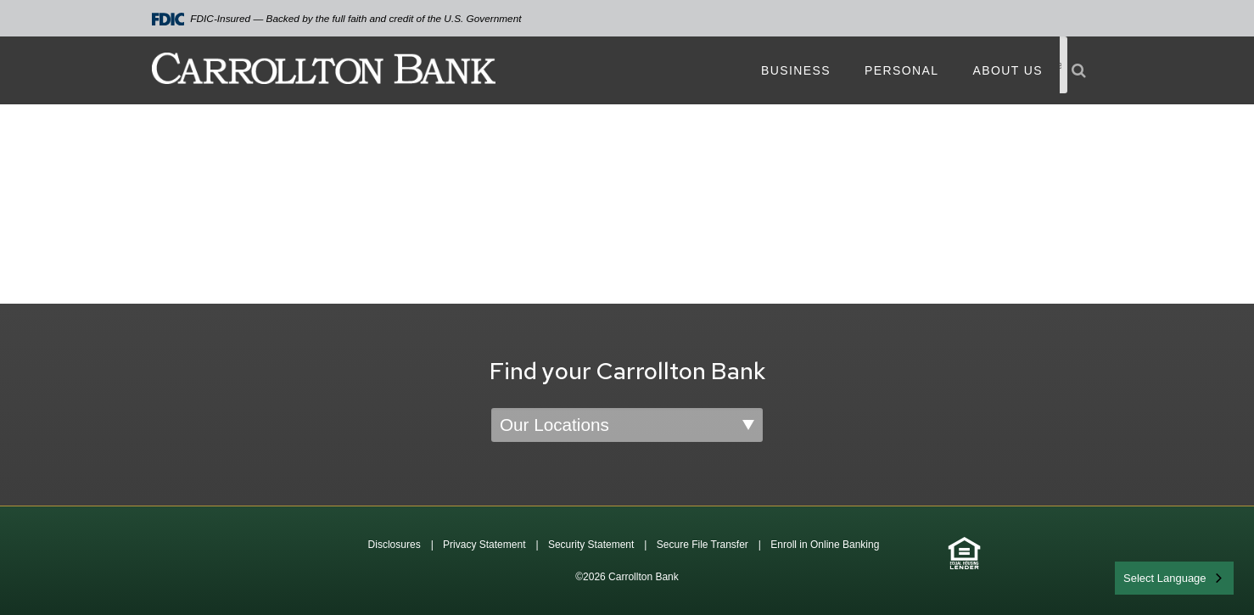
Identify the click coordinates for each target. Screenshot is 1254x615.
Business (796, 70)
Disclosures (394, 545)
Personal (901, 70)
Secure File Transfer (702, 545)
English (1142, 576)
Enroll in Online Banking (824, 545)
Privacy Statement (484, 545)
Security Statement (591, 545)
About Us (1007, 70)
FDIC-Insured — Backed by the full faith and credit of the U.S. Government (337, 19)
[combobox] (1174, 578)
